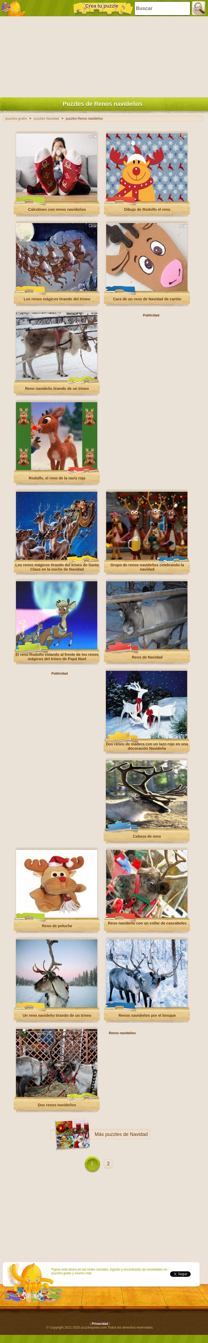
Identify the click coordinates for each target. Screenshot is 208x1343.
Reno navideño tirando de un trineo (57, 388)
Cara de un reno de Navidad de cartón (147, 299)
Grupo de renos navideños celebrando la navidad (147, 567)
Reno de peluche (57, 926)
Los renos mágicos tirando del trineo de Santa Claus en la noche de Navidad (57, 567)
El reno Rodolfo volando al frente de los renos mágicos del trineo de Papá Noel (56, 656)
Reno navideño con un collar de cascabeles (147, 923)
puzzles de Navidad (126, 1134)
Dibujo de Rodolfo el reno (147, 209)
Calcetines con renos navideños (57, 209)
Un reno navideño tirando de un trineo (57, 1015)
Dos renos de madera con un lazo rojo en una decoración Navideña (147, 746)
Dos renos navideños (57, 1105)
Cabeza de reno (147, 836)
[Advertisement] (102, 56)
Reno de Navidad (147, 657)
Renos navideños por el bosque (147, 1015)
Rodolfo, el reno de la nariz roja (57, 478)
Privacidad (100, 1324)
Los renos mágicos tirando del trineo (57, 299)
